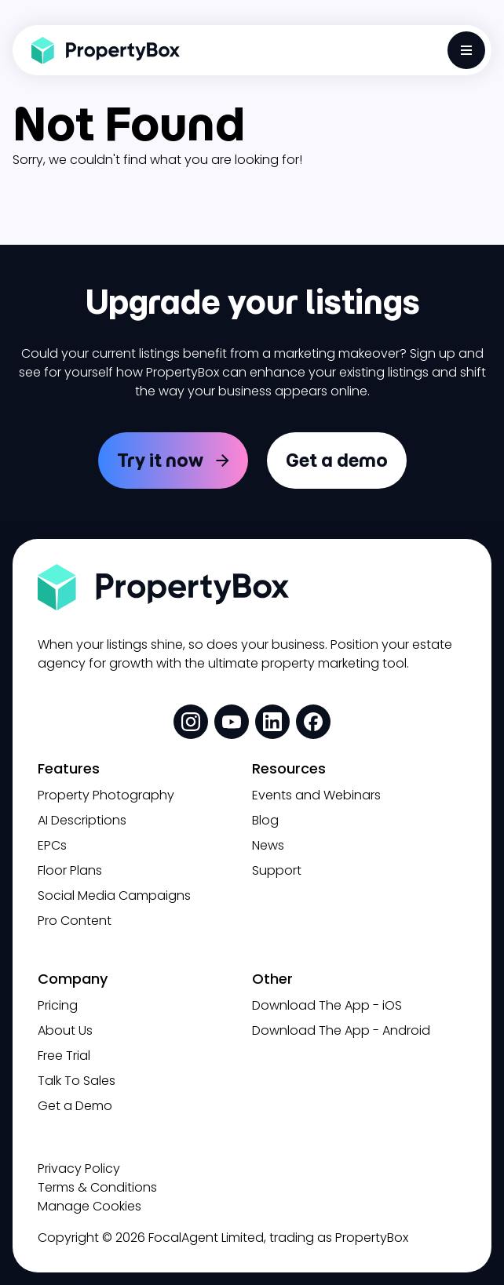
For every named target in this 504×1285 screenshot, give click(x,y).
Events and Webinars (316, 795)
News (268, 845)
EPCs (52, 845)
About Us (65, 1030)
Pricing (58, 1005)
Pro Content (74, 921)
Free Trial (64, 1056)
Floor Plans (70, 870)
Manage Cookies (89, 1206)
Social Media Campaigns (114, 895)
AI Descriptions (82, 820)
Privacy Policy (79, 1168)
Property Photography (106, 795)
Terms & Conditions (97, 1187)
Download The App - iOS (327, 1005)
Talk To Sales (76, 1081)
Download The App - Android (341, 1030)
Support (276, 870)
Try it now (160, 460)
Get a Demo (75, 1106)
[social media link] (190, 721)
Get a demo (337, 460)
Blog (265, 820)
